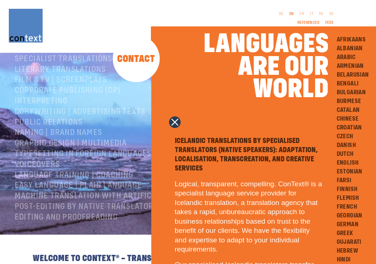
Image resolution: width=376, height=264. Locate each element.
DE (281, 14)
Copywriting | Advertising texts (80, 128)
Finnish (347, 189)
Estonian (349, 171)
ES (321, 14)
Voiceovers (37, 180)
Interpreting (41, 117)
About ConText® (46, 64)
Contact (136, 59)
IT (311, 14)
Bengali (348, 83)
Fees (329, 23)
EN (291, 14)
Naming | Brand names (58, 148)
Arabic (346, 57)
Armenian (350, 66)
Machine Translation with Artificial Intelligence (116, 212)
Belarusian (353, 75)
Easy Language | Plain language (78, 201)
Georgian (349, 215)
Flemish (348, 198)
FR (302, 14)
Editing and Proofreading (66, 233)
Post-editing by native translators (86, 223)
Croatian (349, 127)
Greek (345, 233)
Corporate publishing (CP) (68, 106)
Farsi (344, 180)
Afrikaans (351, 39)
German (347, 224)
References (308, 23)
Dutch (345, 154)
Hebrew (347, 250)
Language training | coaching (74, 191)
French (347, 206)
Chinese (348, 118)
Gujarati (349, 242)
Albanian (350, 48)
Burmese (349, 101)
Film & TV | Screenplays (61, 96)
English (348, 163)
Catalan (348, 110)
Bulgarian (351, 92)
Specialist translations (64, 75)
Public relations (49, 138)
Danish (346, 145)
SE (331, 14)
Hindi (344, 259)
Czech (345, 136)
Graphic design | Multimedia (71, 159)
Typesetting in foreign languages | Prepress (105, 170)
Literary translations (60, 85)
